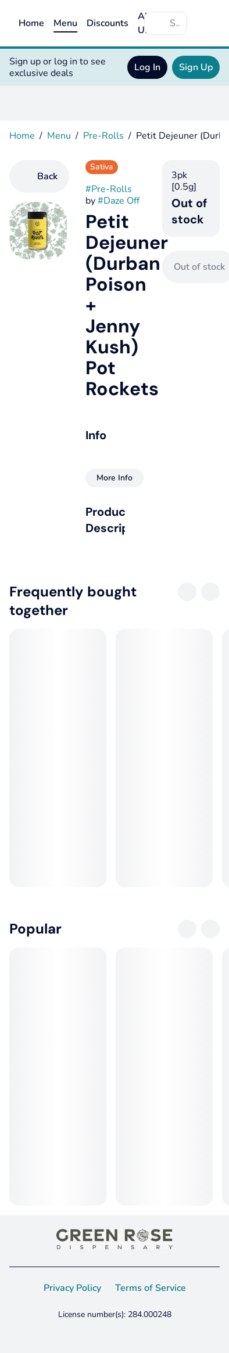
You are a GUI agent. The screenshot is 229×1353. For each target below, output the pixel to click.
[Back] (39, 176)
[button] (114, 519)
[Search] (175, 23)
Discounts (107, 23)
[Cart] (208, 23)
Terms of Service (150, 1288)
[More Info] (114, 478)
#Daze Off (118, 200)
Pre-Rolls (103, 135)
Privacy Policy (72, 1288)
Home (31, 23)
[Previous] (187, 592)
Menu (65, 23)
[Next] (210, 592)
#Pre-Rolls (108, 189)
